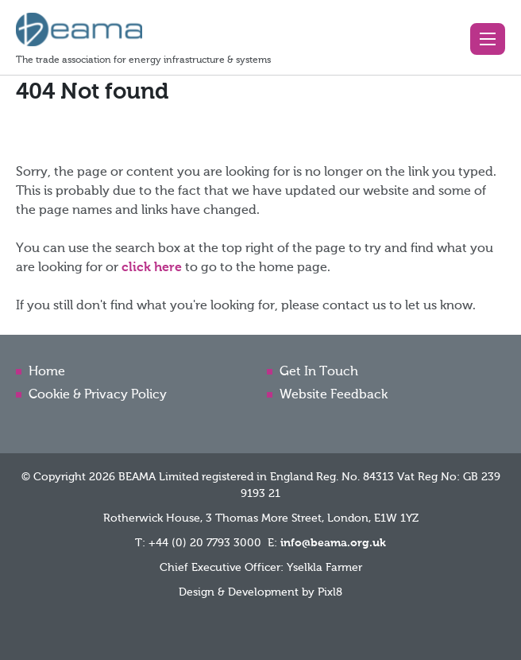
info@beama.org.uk (333, 543)
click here (152, 268)
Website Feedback (334, 395)
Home (47, 372)
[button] (487, 39)
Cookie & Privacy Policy (98, 395)
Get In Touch (319, 372)
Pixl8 (330, 592)
